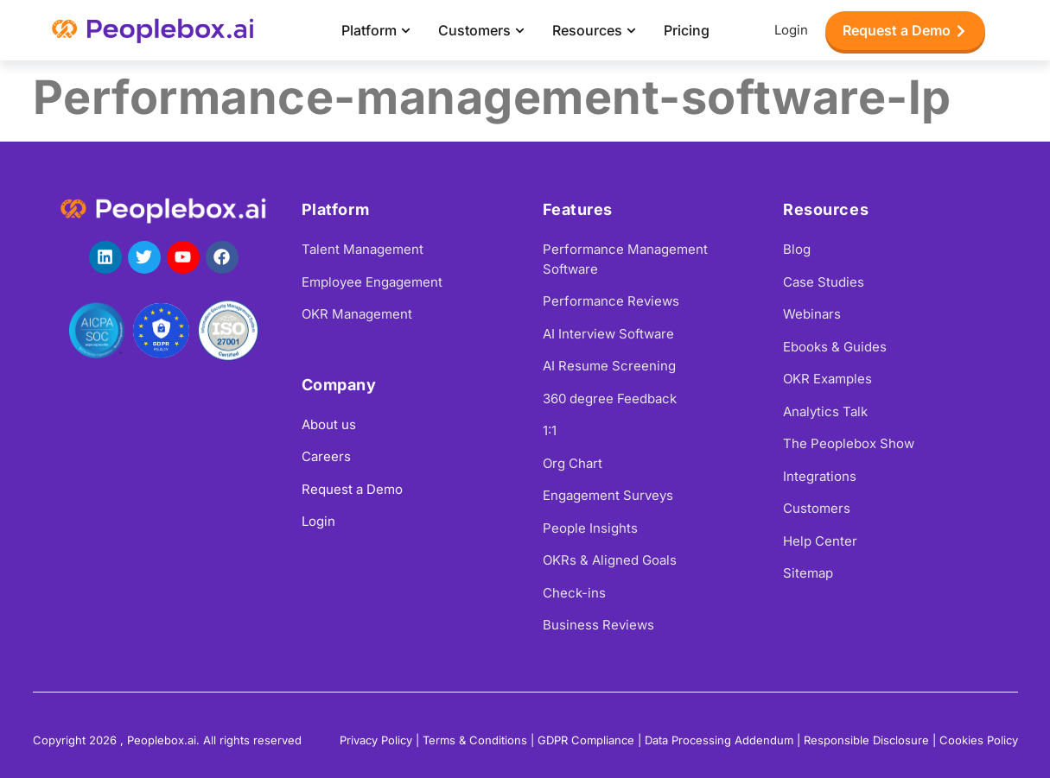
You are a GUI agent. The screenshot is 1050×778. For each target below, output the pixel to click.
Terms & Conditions (475, 740)
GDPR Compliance (586, 740)
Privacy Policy (376, 740)
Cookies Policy (978, 740)
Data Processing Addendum (719, 740)
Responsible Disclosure (866, 740)
